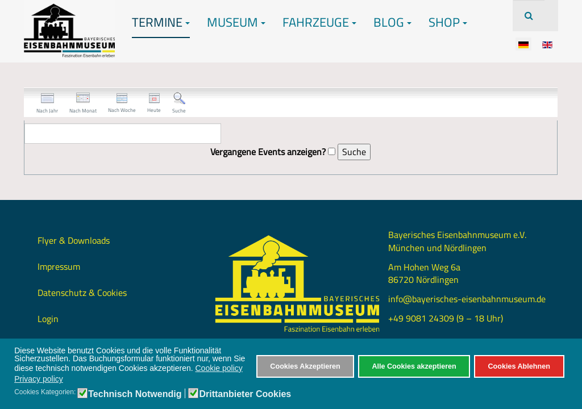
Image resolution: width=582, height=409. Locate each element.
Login (48, 318)
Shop (448, 22)
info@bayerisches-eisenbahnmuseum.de (467, 298)
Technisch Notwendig (134, 394)
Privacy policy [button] (38, 378)
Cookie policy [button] (219, 368)
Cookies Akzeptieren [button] (305, 366)
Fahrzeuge (319, 22)
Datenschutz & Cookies (82, 292)
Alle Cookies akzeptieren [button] (414, 366)
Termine (161, 22)
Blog (392, 22)
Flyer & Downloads (74, 240)
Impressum (59, 266)
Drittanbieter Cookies (245, 394)
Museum (236, 22)
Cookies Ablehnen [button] (519, 366)
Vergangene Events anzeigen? (268, 151)
